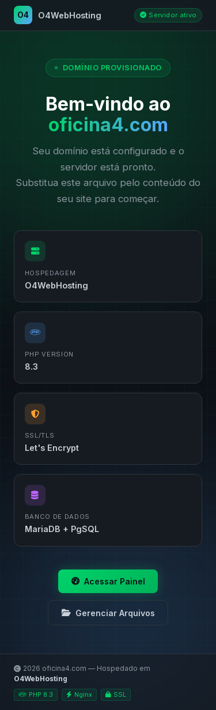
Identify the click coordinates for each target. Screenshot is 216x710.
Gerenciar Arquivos (108, 613)
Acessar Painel (108, 581)
